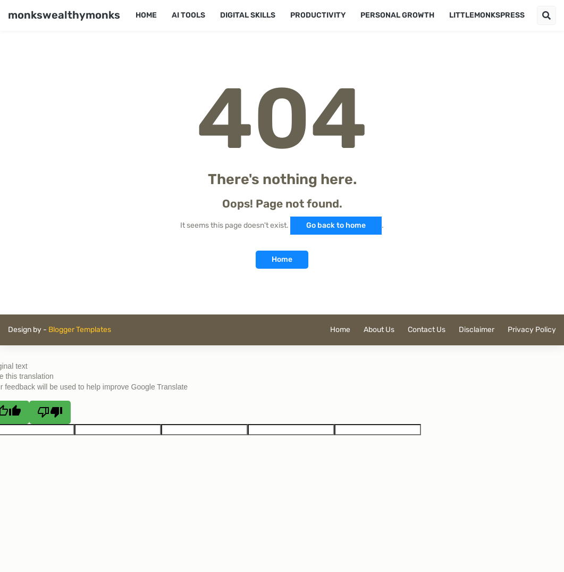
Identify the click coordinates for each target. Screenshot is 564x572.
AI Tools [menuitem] (188, 15)
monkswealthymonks (64, 15)
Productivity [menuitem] (318, 15)
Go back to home (336, 225)
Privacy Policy (532, 329)
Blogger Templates (79, 329)
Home (282, 259)
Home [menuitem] (146, 15)
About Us (379, 329)
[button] (546, 15)
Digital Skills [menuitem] (247, 15)
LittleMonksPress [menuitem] (487, 15)
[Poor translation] (50, 412)
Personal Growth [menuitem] (397, 15)
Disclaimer (476, 329)
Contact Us (426, 329)
